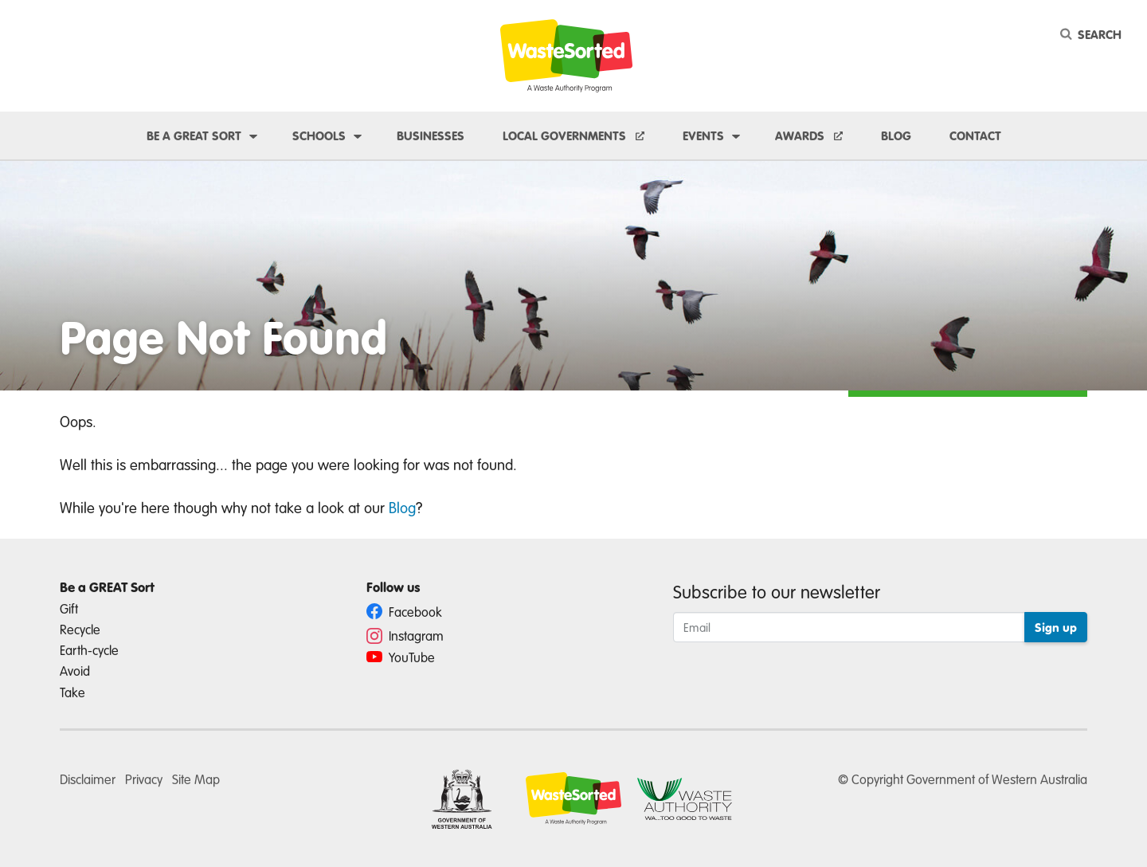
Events (703, 135)
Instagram (405, 635)
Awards (801, 135)
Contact (975, 135)
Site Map (196, 779)
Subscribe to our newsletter (776, 591)
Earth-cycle (89, 650)
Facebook (404, 611)
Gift (69, 608)
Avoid (75, 670)
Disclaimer (87, 779)
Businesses (430, 135)
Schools (319, 135)
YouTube (400, 657)
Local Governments (566, 135)
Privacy (143, 779)
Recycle (80, 629)
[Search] (1093, 34)
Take (72, 692)
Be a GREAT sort (194, 135)
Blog (896, 135)
